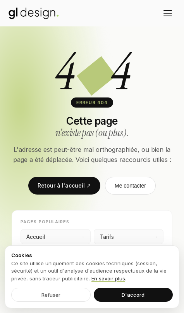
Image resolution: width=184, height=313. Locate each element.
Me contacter (130, 186)
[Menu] (167, 13)
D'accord (133, 295)
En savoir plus (108, 278)
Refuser (50, 295)
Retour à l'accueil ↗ (64, 185)
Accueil (55, 236)
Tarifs (129, 236)
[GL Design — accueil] (34, 13)
